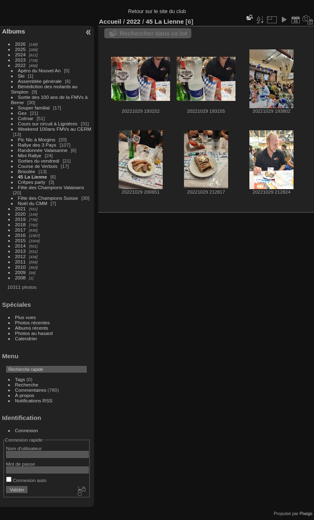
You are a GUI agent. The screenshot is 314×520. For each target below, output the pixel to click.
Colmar (26, 118)
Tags (20, 379)
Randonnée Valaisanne (42, 150)
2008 (20, 277)
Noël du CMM (32, 203)
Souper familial (34, 107)
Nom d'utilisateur (24, 448)
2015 (20, 240)
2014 (20, 245)
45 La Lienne (32, 176)
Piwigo (306, 513)
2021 (20, 208)
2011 (20, 261)
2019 (20, 219)
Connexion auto (26, 480)
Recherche (26, 384)
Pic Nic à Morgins (37, 139)
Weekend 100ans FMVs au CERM (55, 129)
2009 (20, 272)
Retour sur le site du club (157, 11)
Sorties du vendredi (38, 160)
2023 (20, 59)
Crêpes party (31, 182)
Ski (21, 75)
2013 (20, 251)
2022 (20, 65)
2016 (20, 235)
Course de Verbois (38, 166)
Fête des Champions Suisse (48, 198)
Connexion (26, 430)
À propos (24, 395)
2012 (20, 256)
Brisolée (27, 171)
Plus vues (25, 317)
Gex (22, 113)
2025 (20, 49)
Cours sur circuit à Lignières (48, 123)
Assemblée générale (40, 81)
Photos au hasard (34, 333)
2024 (20, 54)
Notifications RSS (34, 400)
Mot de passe (20, 463)
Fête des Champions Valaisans (51, 187)
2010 (20, 267)
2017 (20, 229)
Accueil (110, 21)
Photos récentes (32, 322)
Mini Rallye (30, 155)
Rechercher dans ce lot (153, 33)
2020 (20, 213)
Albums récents (31, 327)
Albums (13, 31)
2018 (20, 224)
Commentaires (31, 390)
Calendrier (26, 338)
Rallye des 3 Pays (37, 144)
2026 (20, 44)
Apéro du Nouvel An (39, 70)
